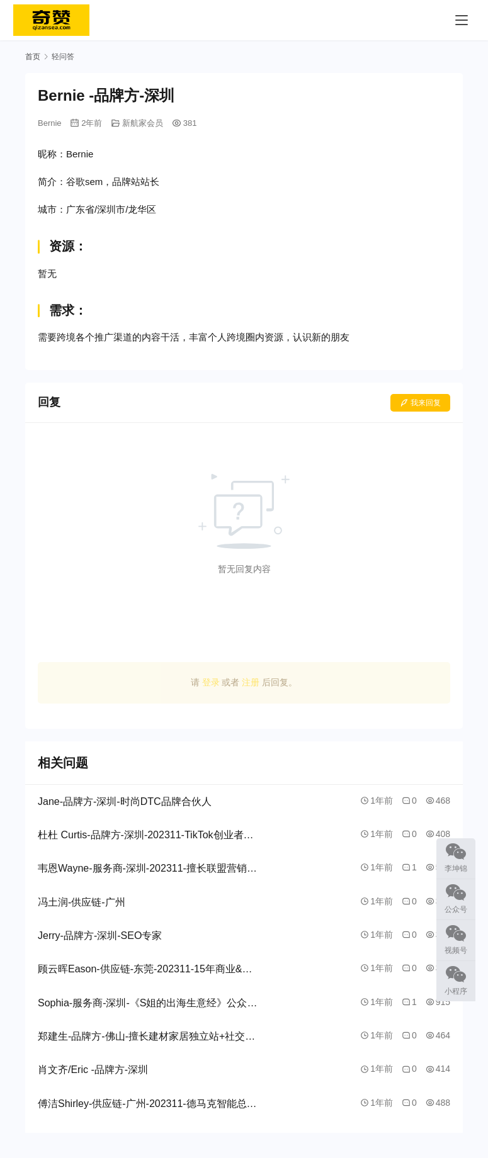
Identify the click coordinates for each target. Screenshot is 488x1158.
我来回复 (420, 402)
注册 (250, 682)
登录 (211, 682)
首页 (32, 56)
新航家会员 (142, 123)
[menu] (461, 20)
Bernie (50, 123)
